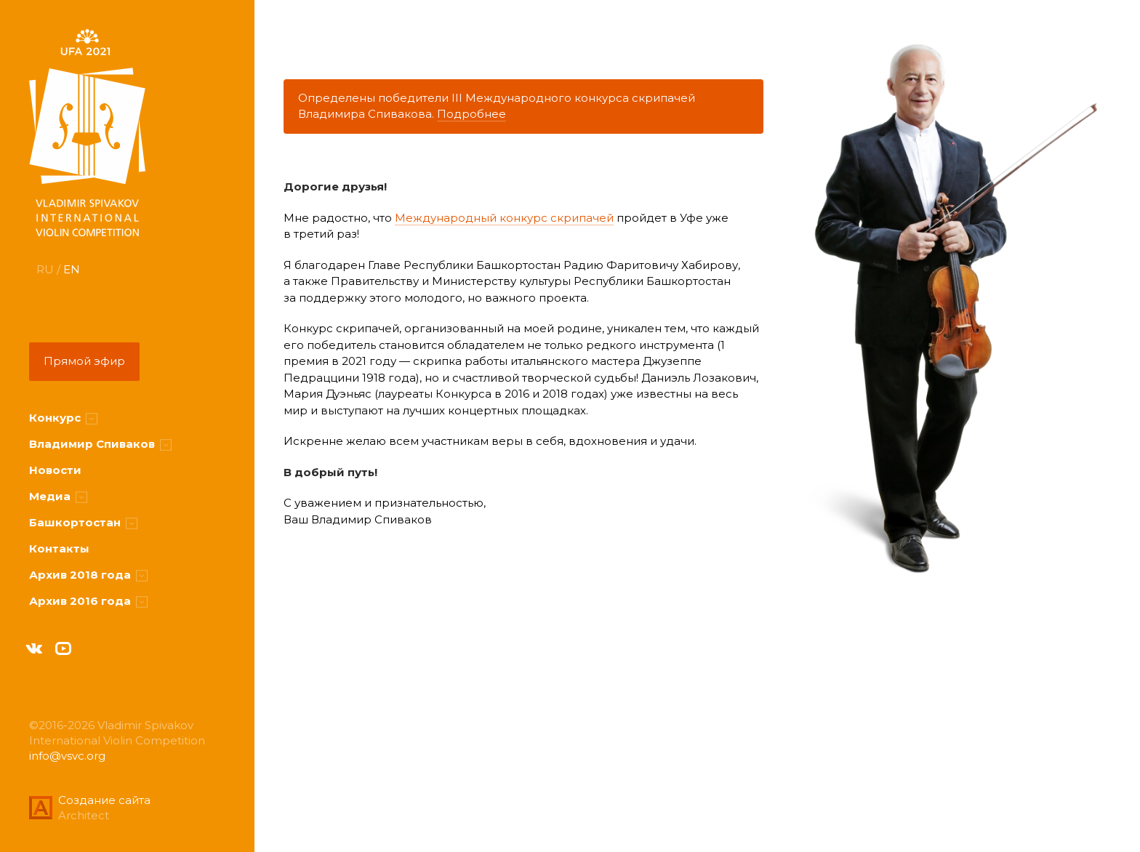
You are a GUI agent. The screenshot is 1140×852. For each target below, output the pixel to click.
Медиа (58, 496)
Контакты (59, 548)
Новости (55, 470)
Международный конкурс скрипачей (504, 218)
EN (71, 269)
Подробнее (471, 114)
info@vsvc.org (67, 756)
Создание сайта (104, 800)
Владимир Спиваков (100, 444)
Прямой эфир (84, 361)
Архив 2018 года (88, 575)
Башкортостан (83, 522)
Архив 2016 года (88, 601)
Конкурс (63, 418)
